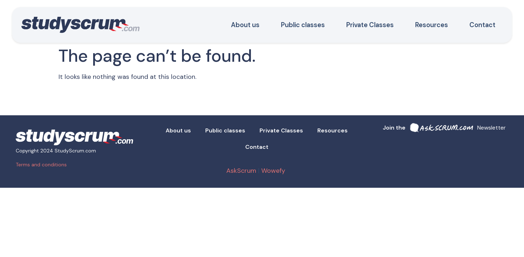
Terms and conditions (41, 164)
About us (245, 25)
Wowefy (274, 170)
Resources (431, 25)
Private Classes (370, 25)
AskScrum (241, 170)
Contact (482, 25)
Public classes (303, 25)
